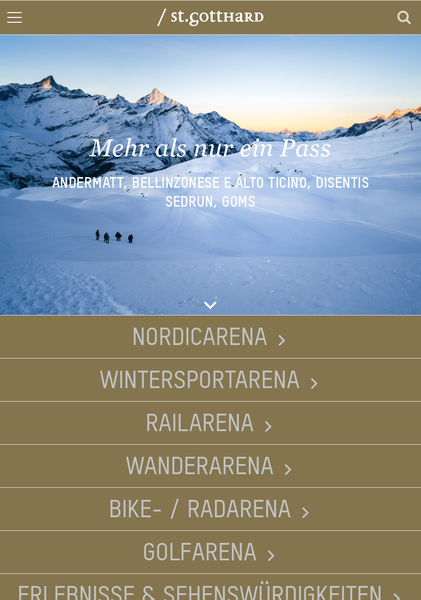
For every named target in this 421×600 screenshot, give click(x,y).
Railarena (199, 424)
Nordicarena (199, 338)
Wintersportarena (200, 381)
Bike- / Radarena (200, 510)
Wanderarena (200, 467)
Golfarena (200, 553)
